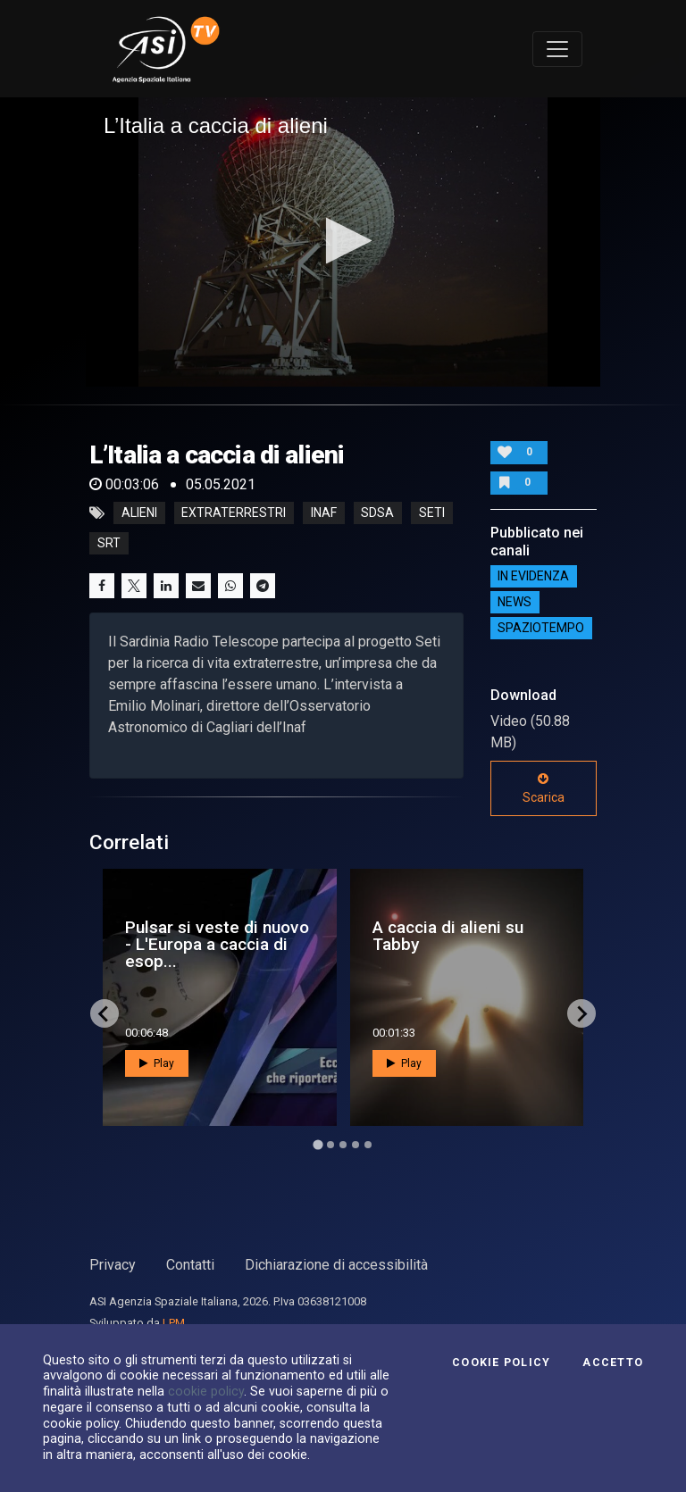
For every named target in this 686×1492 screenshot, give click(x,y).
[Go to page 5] (368, 1144)
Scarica (544, 788)
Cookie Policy (501, 1362)
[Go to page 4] (355, 1144)
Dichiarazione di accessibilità (336, 1264)
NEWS (514, 603)
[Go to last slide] (104, 1013)
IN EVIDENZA (533, 577)
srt (109, 544)
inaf (324, 513)
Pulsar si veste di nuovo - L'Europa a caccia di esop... (217, 944)
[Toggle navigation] (557, 49)
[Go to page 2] (330, 1144)
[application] (343, 242)
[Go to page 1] (317, 1145)
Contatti (190, 1264)
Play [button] (156, 1063)
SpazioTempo (541, 628)
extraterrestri (233, 513)
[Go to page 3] (343, 1144)
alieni (139, 513)
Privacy (112, 1264)
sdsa (377, 513)
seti (432, 513)
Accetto (612, 1362)
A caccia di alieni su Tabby (447, 935)
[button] (343, 240)
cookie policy (206, 1391)
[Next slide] (581, 1013)
